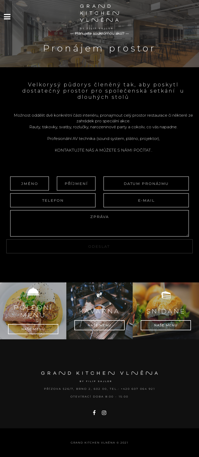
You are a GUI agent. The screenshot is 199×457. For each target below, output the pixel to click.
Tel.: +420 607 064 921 (132, 389)
